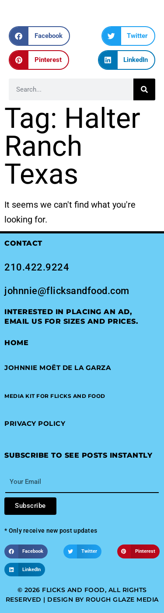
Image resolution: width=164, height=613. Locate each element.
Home (16, 343)
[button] (39, 36)
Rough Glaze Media (122, 599)
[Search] (144, 89)
